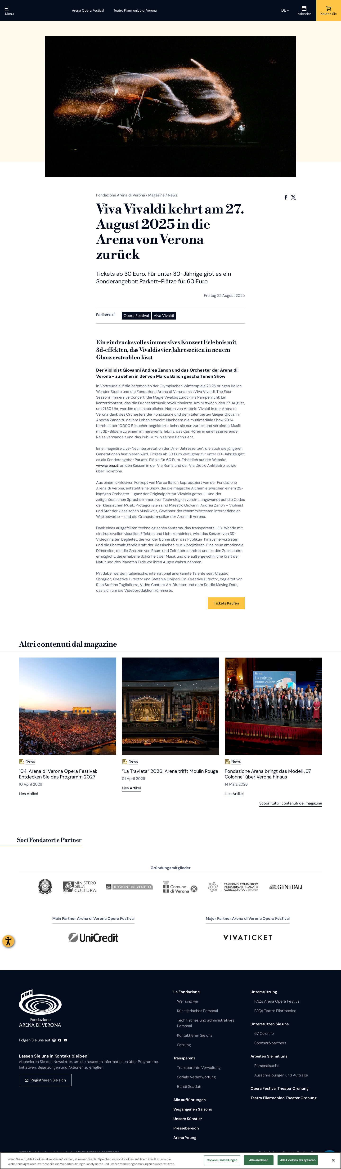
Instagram (54, 1040)
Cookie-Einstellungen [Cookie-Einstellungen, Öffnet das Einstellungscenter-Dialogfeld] (222, 1160)
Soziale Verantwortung (196, 1077)
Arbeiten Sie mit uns (269, 1056)
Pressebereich (186, 1128)
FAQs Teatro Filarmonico (275, 1010)
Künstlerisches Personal (197, 1010)
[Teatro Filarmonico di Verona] (132, 10)
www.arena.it (107, 465)
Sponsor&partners (270, 1042)
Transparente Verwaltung (199, 1067)
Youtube (65, 1040)
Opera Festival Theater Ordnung (280, 1088)
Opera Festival (136, 315)
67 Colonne (264, 1033)
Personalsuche (266, 1065)
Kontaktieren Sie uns (194, 1035)
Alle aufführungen (189, 1099)
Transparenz (184, 1058)
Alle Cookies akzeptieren (297, 1160)
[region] (170, 1160)
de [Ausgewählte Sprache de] (283, 10)
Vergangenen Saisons (192, 1109)
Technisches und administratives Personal (205, 1023)
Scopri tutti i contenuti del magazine (290, 803)
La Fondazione (186, 991)
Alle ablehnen (258, 1160)
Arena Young (184, 1137)
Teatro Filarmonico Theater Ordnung (284, 1097)
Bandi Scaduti (189, 1086)
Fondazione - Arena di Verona (40, 1008)
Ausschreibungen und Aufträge (281, 1075)
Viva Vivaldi (164, 315)
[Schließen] (333, 1160)
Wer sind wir (187, 1001)
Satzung (184, 1044)
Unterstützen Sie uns (270, 1024)
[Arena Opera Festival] (88, 10)
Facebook (286, 197)
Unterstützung (264, 991)
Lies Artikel (28, 793)
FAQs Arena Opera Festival (277, 1001)
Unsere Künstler (187, 1118)
